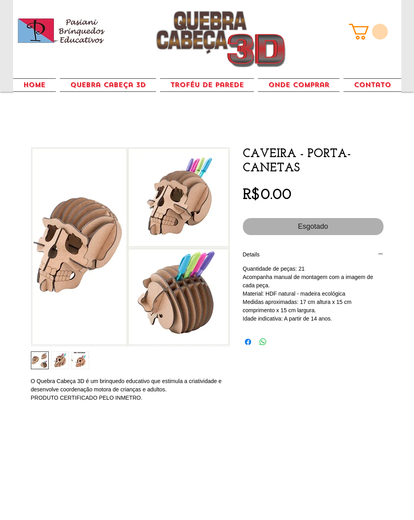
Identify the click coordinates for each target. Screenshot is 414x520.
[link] (368, 32)
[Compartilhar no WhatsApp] (263, 342)
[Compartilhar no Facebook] (248, 342)
